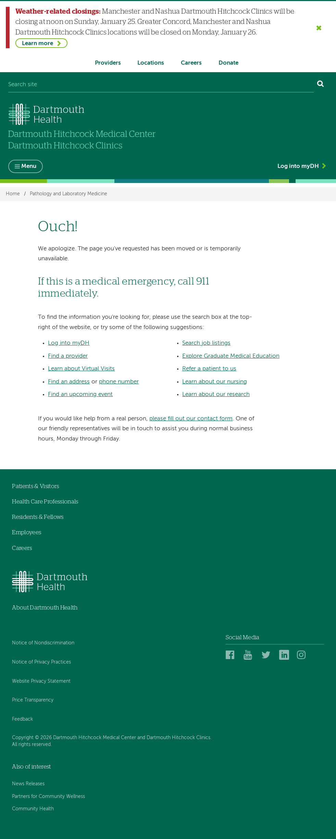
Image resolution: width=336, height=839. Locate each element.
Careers (191, 63)
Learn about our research (216, 394)
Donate (228, 63)
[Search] (321, 85)
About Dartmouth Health (44, 608)
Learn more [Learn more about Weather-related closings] (37, 44)
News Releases (28, 784)
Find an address (69, 382)
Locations (150, 63)
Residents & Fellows (37, 517)
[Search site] (160, 85)
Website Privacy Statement (41, 681)
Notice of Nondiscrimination (43, 643)
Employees (26, 532)
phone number (119, 382)
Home (13, 194)
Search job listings (206, 343)
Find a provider (68, 356)
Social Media (243, 637)
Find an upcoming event (80, 394)
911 (203, 282)
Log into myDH (298, 166)
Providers (108, 63)
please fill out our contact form (191, 419)
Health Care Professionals (45, 501)
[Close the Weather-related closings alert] (319, 27)
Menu (28, 167)
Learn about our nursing (214, 382)
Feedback (22, 719)
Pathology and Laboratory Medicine (68, 194)
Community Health (33, 809)
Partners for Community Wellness (48, 796)
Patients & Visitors (35, 486)
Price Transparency (32, 700)
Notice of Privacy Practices (41, 662)
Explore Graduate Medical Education (230, 356)
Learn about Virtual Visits (81, 369)
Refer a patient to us (209, 369)
